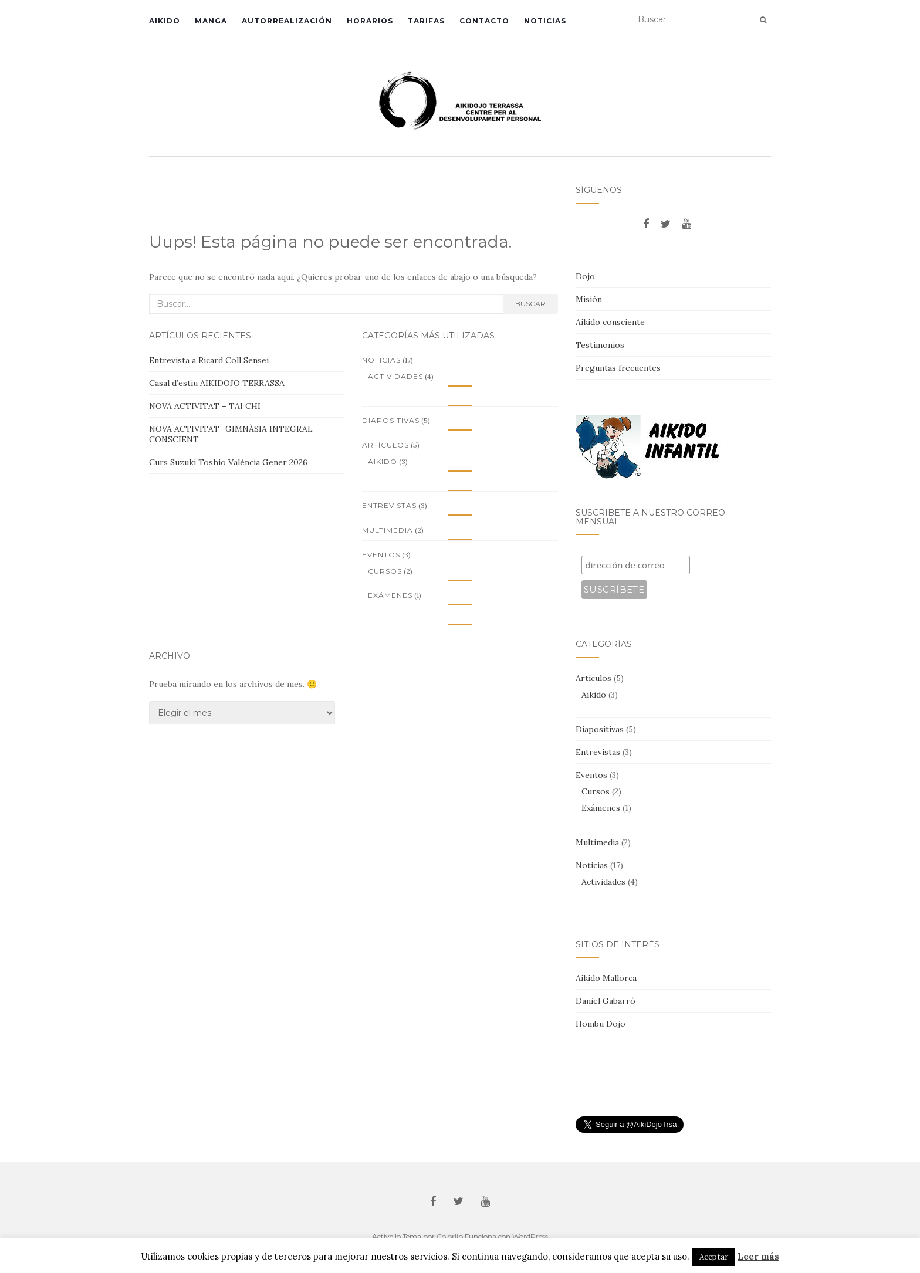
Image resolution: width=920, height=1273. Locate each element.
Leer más (758, 1256)
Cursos (385, 571)
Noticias (545, 20)
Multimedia (387, 530)
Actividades (395, 376)
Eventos (381, 554)
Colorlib (450, 1236)
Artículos (385, 445)
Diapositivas (391, 420)
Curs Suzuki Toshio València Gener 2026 (228, 462)
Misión (589, 299)
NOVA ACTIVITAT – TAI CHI (205, 406)
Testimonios (600, 345)
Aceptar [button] (713, 1257)
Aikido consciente (610, 322)
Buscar (530, 303)
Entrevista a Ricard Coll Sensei (209, 360)
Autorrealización (287, 20)
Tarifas (426, 20)
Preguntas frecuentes (618, 368)
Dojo (585, 276)
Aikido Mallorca (606, 978)
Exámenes (390, 595)
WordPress (530, 1236)
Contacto (484, 20)
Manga (211, 20)
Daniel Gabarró (605, 1001)
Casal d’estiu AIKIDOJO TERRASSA (217, 383)
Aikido (164, 20)
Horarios (370, 20)
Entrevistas (389, 505)
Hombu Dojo (600, 1023)
